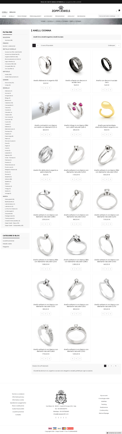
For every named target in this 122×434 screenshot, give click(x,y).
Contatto (18, 414)
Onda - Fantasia (10, 157)
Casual (7, 107)
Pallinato (8, 160)
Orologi (12, 12)
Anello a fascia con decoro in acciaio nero (76, 81)
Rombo (8, 174)
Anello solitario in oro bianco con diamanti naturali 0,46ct (45, 350)
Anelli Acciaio (58, 37)
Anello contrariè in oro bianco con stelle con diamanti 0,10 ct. (45, 126)
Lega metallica (10, 61)
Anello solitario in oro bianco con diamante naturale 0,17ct (106, 305)
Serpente (8, 176)
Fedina (7, 138)
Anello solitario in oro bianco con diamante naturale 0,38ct (45, 216)
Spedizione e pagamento (18, 403)
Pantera (8, 162)
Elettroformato (10, 129)
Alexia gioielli (9, 199)
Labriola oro (9, 206)
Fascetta (8, 133)
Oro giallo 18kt (10, 66)
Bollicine (8, 100)
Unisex (8, 85)
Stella (7, 184)
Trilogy (8, 188)
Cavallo (8, 110)
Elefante (8, 126)
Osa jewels (9, 213)
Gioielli (4, 12)
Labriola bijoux (10, 204)
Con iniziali (9, 117)
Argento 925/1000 (11, 56)
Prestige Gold (10, 216)
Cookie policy (104, 410)
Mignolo (8, 155)
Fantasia (8, 131)
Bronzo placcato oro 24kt (13, 59)
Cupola (7, 124)
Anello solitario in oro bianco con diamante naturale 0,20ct (76, 171)
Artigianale (9, 95)
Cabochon (9, 102)
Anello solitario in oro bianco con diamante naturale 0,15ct (76, 305)
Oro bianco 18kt (10, 64)
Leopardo (8, 153)
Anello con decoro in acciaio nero (106, 81)
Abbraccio (8, 91)
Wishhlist (104, 401)
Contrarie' (8, 119)
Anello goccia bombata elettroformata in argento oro (106, 126)
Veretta (7, 191)
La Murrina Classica (11, 208)
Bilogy (7, 98)
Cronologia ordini (104, 398)
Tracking (104, 404)
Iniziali (7, 150)
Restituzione (104, 407)
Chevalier (8, 112)
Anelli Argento (47, 37)
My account (104, 395)
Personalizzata (10, 164)
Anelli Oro (37, 37)
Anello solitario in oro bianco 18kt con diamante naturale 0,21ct (45, 260)
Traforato (8, 186)
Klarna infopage (104, 413)
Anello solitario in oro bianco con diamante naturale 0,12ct (45, 305)
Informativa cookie (18, 400)
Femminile (9, 82)
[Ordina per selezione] (118, 45)
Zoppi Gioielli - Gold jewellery (14, 225)
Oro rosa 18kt (9, 68)
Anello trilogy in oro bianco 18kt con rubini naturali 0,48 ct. (76, 126)
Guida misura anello (18, 408)
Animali (8, 93)
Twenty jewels (9, 218)
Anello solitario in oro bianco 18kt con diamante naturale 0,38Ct (76, 260)
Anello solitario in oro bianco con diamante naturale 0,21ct (106, 216)
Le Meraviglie (9, 211)
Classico (8, 114)
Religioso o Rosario (11, 169)
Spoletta (8, 181)
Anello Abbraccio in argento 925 (46, 80)
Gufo (7, 148)
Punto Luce (9, 167)
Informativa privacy (18, 397)
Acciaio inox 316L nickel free (13, 52)
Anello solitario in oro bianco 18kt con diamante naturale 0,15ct (106, 171)
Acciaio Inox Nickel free (12, 54)
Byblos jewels (9, 201)
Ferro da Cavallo (10, 141)
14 (115, 366)
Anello (8, 74)
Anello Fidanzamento (11, 77)
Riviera (8, 172)
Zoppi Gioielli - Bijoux (12, 223)
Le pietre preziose (18, 411)
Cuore (8, 122)
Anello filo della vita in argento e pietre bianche (45, 171)
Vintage (8, 193)
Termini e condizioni (18, 394)
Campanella (9, 105)
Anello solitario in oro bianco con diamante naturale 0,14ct (76, 216)
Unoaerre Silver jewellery (12, 220)
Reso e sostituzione (18, 406)
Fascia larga (9, 136)
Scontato (8, 40)
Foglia (7, 145)
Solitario (8, 179)
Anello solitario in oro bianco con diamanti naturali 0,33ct (76, 350)
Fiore (7, 143)
